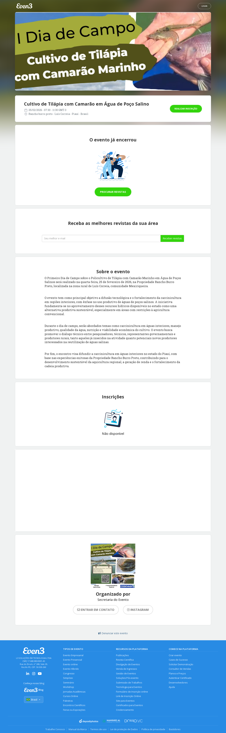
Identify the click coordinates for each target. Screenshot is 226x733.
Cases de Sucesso (178, 659)
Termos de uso (98, 729)
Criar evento (175, 655)
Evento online (70, 664)
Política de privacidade (153, 729)
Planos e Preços (177, 673)
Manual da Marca (78, 729)
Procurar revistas (113, 192)
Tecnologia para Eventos (129, 687)
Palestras (68, 700)
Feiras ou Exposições (74, 709)
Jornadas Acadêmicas (74, 691)
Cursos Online (70, 696)
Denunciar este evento (113, 633)
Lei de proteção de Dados (124, 729)
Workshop (68, 687)
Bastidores (175, 729)
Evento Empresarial (73, 655)
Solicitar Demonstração (181, 664)
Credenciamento (125, 709)
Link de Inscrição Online (128, 696)
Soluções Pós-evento (127, 677)
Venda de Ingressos (126, 668)
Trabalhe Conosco (55, 729)
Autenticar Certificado (180, 677)
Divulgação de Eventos (128, 664)
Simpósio (68, 677)
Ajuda (172, 687)
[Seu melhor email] (101, 238)
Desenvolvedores (178, 682)
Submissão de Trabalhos (129, 682)
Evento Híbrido (71, 668)
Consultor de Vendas (180, 668)
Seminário (68, 682)
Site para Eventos (125, 700)
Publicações (122, 655)
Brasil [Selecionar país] (33, 699)
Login (204, 6)
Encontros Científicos (74, 705)
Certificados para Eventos (129, 705)
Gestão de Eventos (126, 673)
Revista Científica (125, 659)
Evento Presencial (72, 659)
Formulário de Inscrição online (132, 691)
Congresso (69, 673)
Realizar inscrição (185, 108)
